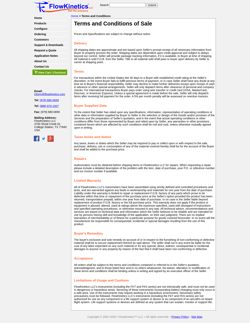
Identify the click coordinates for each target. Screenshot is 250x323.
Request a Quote (45, 50)
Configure (40, 28)
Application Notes (46, 55)
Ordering (40, 34)
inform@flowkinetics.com (49, 94)
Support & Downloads (48, 45)
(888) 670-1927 (49, 106)
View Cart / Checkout (50, 72)
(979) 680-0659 (49, 100)
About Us (40, 61)
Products (40, 23)
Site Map (196, 316)
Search (104, 5)
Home (38, 17)
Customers (41, 39)
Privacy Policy (180, 316)
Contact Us (41, 66)
